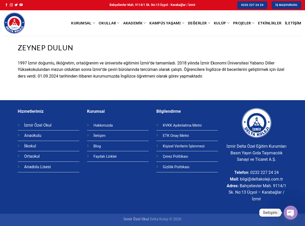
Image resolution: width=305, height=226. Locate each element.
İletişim (293, 23)
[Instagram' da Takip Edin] (11, 5)
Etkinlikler (269, 23)
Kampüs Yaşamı (166, 23)
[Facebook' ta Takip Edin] (6, 5)
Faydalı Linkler (105, 156)
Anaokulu (32, 135)
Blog (97, 146)
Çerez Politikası (175, 156)
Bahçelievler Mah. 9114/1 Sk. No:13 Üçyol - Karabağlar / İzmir (152, 5)
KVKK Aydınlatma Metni (182, 125)
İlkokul (30, 146)
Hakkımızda (103, 125)
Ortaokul (32, 156)
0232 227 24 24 (264, 172)
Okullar (109, 23)
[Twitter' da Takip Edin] (16, 5)
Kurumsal (83, 23)
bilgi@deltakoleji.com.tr (261, 179)
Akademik (134, 23)
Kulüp (222, 23)
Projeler (243, 23)
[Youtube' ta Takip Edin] (21, 5)
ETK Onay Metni (176, 136)
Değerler (199, 23)
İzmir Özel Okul (38, 125)
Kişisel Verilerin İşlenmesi (184, 146)
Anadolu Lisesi (37, 166)
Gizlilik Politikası (176, 167)
